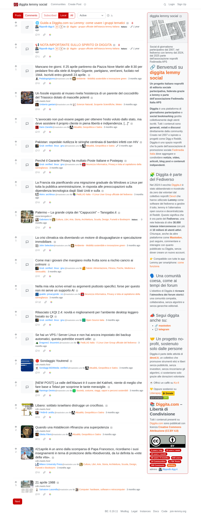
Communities (58, 4)
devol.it (154, 357)
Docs (156, 511)
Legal (134, 511)
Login (172, 4)
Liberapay (155, 393)
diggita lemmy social (30, 4)
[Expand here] (27, 97)
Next (17, 501)
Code (164, 511)
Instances (145, 511)
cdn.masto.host (42, 101)
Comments (31, 15)
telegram (164, 329)
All (71, 15)
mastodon (165, 325)
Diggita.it (176, 185)
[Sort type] (92, 15)
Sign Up (181, 4)
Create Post (74, 4)
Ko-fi (176, 382)
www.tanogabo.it (43, 216)
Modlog (171, 465)
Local (63, 15)
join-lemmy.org (178, 511)
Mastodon (176, 237)
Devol (172, 196)
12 (38, 302)
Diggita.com (167, 404)
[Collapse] (180, 16)
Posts (18, 15)
